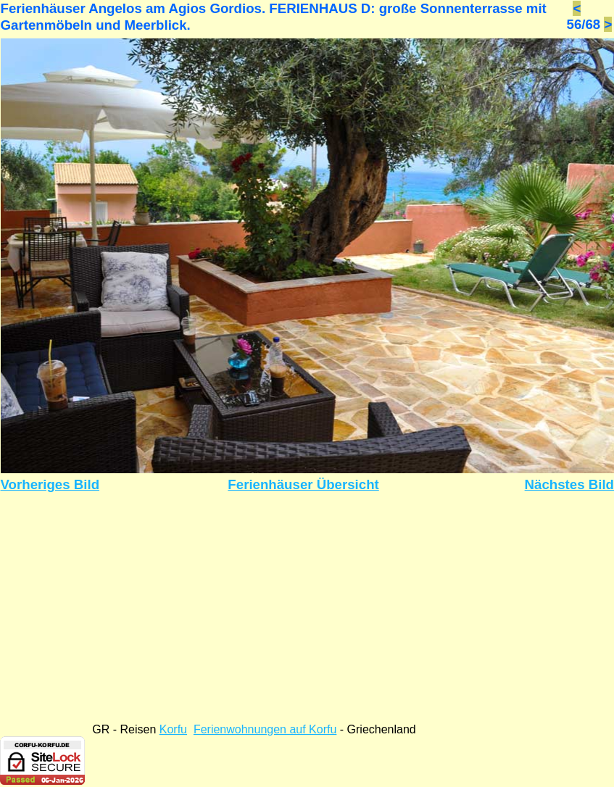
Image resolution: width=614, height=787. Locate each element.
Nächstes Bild (569, 484)
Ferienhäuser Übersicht (303, 484)
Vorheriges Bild (50, 484)
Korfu (173, 729)
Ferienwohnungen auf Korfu (265, 729)
